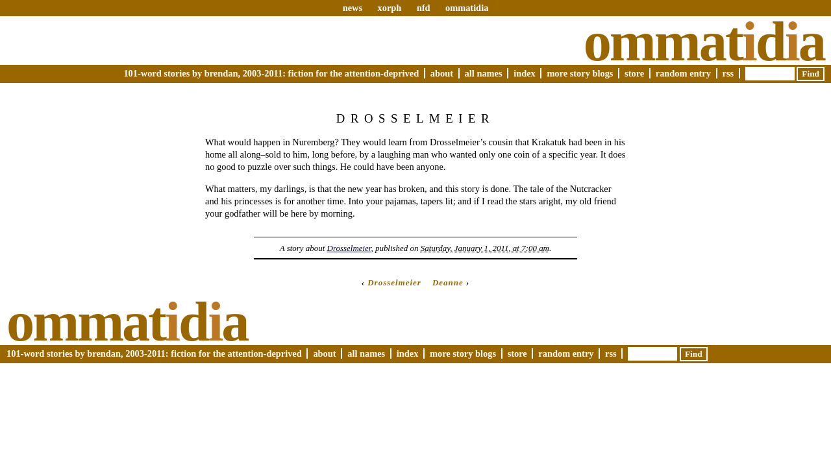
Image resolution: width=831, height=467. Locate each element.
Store (634, 73)
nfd (423, 8)
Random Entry (683, 73)
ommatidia (466, 8)
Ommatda (704, 41)
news (352, 8)
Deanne (448, 282)
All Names (483, 73)
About (441, 73)
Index (525, 73)
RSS (728, 73)
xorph (389, 8)
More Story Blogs (580, 73)
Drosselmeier (349, 248)
